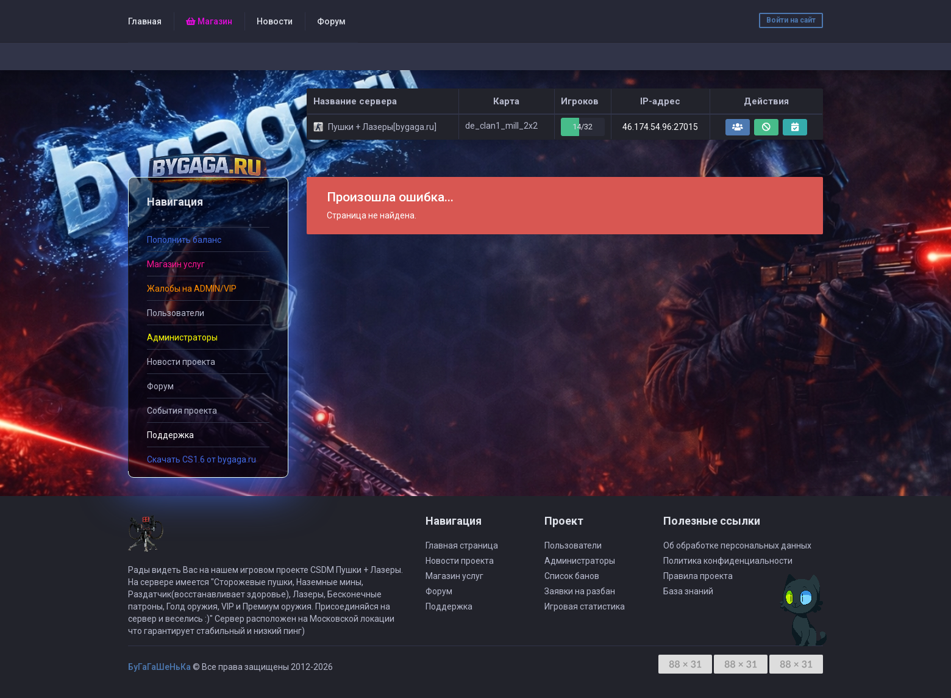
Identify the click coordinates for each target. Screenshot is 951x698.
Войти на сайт (791, 20)
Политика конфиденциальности (728, 561)
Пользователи (175, 313)
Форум (331, 21)
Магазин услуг (454, 576)
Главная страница (462, 545)
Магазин (209, 21)
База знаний (688, 591)
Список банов (571, 576)
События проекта (182, 411)
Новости (275, 21)
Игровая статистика (584, 606)
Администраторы (579, 561)
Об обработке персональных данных (737, 545)
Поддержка (449, 606)
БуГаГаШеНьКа (159, 667)
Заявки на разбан (579, 591)
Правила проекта (698, 576)
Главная (145, 21)
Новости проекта (181, 362)
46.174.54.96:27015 (660, 127)
